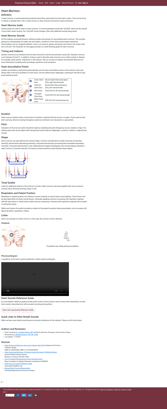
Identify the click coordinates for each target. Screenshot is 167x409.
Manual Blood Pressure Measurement (17, 368)
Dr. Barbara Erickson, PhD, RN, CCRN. (25, 335)
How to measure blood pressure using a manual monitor (23, 359)
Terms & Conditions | (107, 390)
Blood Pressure (67, 3)
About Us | (117, 390)
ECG (46, 3)
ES (76, 3)
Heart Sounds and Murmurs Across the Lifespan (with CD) (24, 345)
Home (41, 3)
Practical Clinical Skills (25, 3)
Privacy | (124, 390)
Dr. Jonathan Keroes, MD (24, 332)
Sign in (85, 3)
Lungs (58, 3)
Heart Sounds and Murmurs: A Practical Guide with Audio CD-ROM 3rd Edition (31, 352)
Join (79, 3)
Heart (52, 3)
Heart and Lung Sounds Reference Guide (18, 310)
